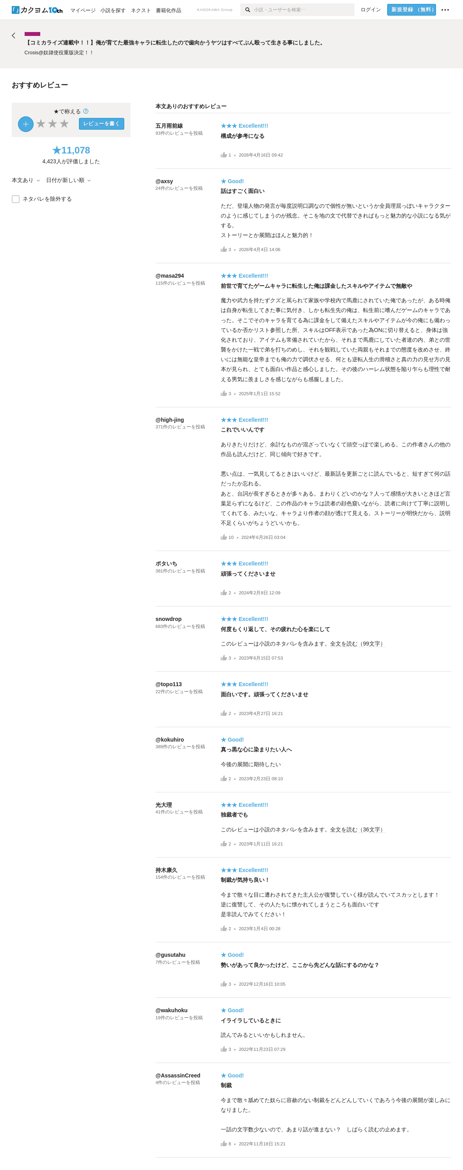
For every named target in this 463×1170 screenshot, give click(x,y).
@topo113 (169, 684)
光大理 (164, 805)
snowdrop (169, 619)
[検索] (247, 10)
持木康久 (166, 870)
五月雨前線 (169, 126)
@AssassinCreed (178, 1075)
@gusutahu (171, 955)
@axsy (164, 181)
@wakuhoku (172, 1010)
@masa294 (170, 276)
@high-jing (170, 420)
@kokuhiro (170, 740)
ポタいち (166, 563)
